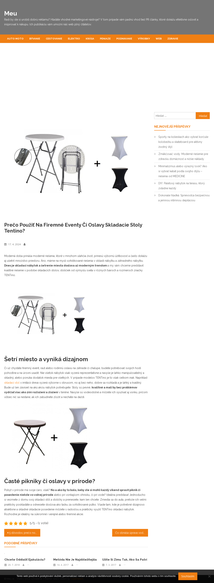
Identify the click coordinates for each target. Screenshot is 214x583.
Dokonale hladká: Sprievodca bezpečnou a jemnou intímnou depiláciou (184, 198)
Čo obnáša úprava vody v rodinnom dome (131, 532)
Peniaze (105, 38)
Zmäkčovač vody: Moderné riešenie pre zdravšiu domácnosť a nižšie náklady (183, 156)
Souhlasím (187, 576)
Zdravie (172, 38)
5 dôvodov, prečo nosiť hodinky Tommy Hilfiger (24, 532)
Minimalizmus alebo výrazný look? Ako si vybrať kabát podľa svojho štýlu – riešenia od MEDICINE (182, 171)
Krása (90, 38)
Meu (10, 13)
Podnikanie (124, 38)
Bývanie (34, 38)
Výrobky (144, 38)
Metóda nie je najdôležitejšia (75, 559)
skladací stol (12, 382)
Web (159, 38)
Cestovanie (54, 38)
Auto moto (15, 38)
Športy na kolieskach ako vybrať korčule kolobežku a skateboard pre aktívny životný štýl (183, 141)
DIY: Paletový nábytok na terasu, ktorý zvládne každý (181, 186)
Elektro (74, 38)
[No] (209, 576)
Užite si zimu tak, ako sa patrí (124, 559)
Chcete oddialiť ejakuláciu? (24, 559)
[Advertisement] (107, 79)
